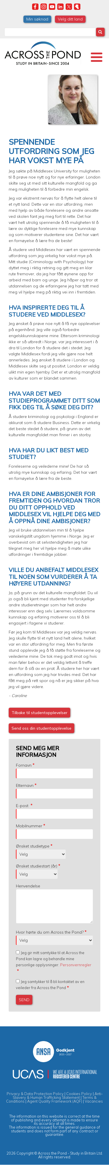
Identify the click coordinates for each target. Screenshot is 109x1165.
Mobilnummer (29, 825)
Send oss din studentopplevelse (41, 728)
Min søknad (37, 19)
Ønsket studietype (32, 846)
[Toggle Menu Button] (96, 57)
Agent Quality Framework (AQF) (54, 1101)
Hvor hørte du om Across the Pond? (50, 932)
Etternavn (25, 785)
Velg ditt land (70, 19)
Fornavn (24, 765)
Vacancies (94, 1101)
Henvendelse (28, 886)
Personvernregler (75, 965)
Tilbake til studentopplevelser (39, 712)
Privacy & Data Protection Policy (35, 1093)
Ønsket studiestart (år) (36, 866)
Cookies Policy (79, 1093)
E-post (22, 805)
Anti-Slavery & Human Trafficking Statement (58, 1095)
